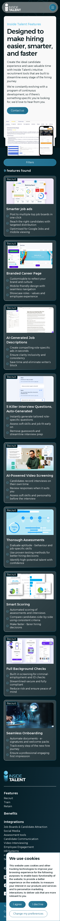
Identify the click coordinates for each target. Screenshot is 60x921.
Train (7, 802)
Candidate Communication (21, 839)
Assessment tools (15, 834)
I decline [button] (37, 904)
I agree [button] (17, 904)
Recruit (8, 798)
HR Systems (11, 851)
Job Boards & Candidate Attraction (25, 826)
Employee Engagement (19, 847)
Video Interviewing (16, 843)
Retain (8, 806)
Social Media (12, 830)
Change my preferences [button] (28, 913)
